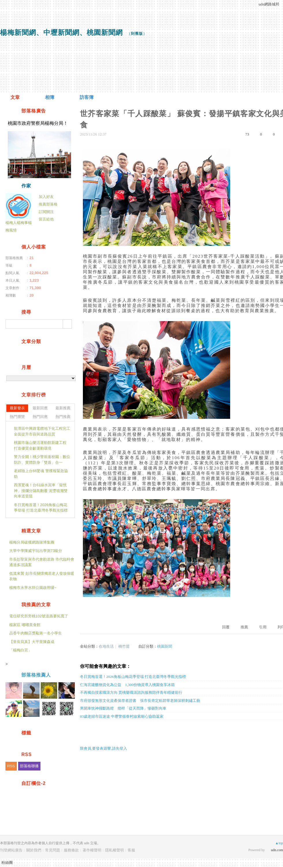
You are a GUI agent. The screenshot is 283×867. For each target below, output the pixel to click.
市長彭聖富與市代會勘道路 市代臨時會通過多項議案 (41, 562)
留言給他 (46, 219)
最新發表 (17, 408)
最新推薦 (62, 408)
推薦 (244, 627)
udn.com (277, 850)
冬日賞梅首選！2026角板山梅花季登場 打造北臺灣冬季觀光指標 (41, 508)
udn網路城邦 (269, 4)
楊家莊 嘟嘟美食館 (24, 625)
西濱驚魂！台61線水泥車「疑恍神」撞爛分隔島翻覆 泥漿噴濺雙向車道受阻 (41, 490)
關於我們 (33, 850)
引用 (263, 627)
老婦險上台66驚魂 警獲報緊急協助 (41, 474)
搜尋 (67, 324)
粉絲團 (7, 862)
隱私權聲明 (114, 850)
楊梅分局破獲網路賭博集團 (31, 542)
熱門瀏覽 (17, 416)
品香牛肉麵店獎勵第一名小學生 (35, 633)
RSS (11, 766)
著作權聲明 (92, 850)
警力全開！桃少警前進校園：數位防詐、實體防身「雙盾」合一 (42, 460)
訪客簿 (87, 97)
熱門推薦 (62, 416)
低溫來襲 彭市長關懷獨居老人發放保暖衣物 (41, 576)
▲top (279, 843)
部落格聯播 (29, 766)
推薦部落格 (48, 204)
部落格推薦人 (36, 674)
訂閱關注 (46, 212)
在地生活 (106, 646)
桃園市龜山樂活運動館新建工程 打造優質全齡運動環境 (40, 445)
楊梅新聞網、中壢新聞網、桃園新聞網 (61, 32)
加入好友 (46, 197)
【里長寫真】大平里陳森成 (31, 642)
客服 (131, 850)
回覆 (226, 627)
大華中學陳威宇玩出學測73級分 (35, 551)
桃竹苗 (124, 646)
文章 (15, 97)
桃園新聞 (164, 646)
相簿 (49, 97)
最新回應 (40, 408)
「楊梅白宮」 (20, 650)
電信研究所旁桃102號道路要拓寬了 (38, 616)
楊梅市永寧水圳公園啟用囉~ (33, 587)
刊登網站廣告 (11, 850)
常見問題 (52, 850)
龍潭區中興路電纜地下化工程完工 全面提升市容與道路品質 (42, 431)
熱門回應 (40, 416)
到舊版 (137, 33)
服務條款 (71, 850)
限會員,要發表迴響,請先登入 (103, 748)
